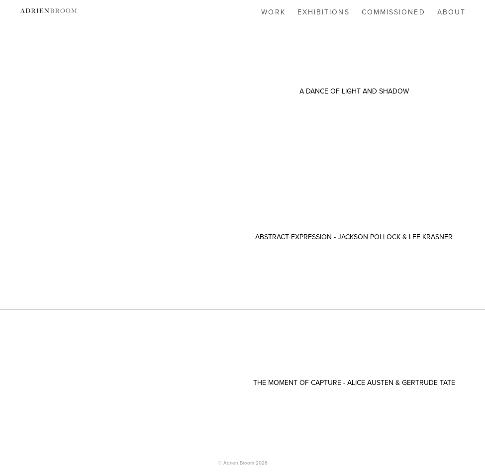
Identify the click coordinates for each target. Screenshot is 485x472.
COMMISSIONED (393, 12)
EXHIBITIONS (323, 12)
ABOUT (451, 12)
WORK (273, 12)
